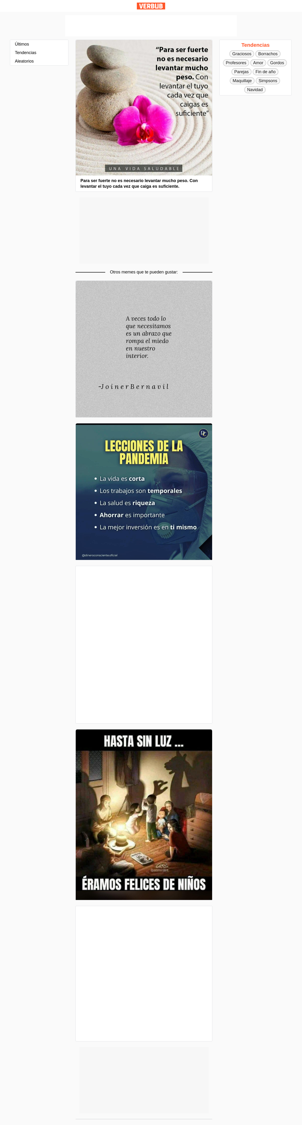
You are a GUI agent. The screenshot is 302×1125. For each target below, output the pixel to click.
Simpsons (268, 80)
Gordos (277, 62)
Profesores (236, 62)
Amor (258, 62)
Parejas (241, 71)
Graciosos (241, 53)
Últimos (22, 44)
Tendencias (25, 52)
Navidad (255, 89)
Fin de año (266, 71)
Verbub (151, 6)
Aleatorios (24, 61)
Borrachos (267, 53)
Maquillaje (242, 80)
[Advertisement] (151, 25)
